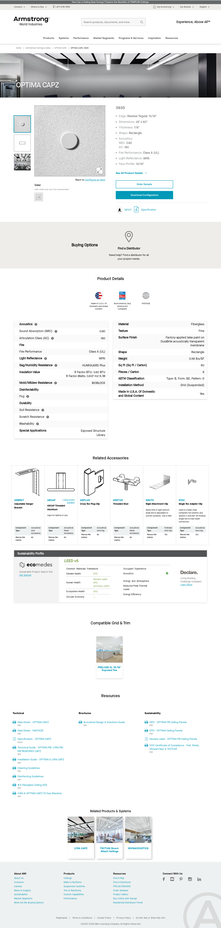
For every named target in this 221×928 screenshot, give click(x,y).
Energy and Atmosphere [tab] (136, 581)
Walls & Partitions (72, 882)
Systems (64, 38)
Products (48, 38)
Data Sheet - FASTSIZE (30, 731)
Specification (148, 210)
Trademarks (61, 918)
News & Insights (22, 890)
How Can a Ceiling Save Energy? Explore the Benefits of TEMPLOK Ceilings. (110, 2)
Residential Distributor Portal (128, 903)
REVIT (123, 210)
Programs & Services (131, 38)
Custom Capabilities (74, 895)
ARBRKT (19, 500)
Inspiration (154, 38)
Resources (171, 38)
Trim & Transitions (72, 890)
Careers (18, 886)
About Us (18, 878)
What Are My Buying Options (29, 903)
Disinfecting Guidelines (30, 776)
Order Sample (144, 184)
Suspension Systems (74, 886)
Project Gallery (120, 895)
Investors (19, 882)
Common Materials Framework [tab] (82, 569)
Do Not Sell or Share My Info (150, 918)
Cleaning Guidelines (29, 768)
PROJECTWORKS (122, 886)
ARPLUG (85, 500)
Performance (81, 38)
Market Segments (103, 38)
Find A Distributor (122, 882)
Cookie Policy (104, 918)
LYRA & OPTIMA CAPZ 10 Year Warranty (40, 793)
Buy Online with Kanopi (125, 899)
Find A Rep (118, 878)
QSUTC (150, 500)
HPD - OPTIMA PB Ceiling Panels (168, 722)
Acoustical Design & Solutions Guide (104, 722)
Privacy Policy (123, 918)
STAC (182, 500)
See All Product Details (131, 173)
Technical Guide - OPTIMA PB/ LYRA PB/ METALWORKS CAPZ (41, 749)
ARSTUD (118, 500)
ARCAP (51, 500)
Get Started (25, 575)
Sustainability (21, 895)
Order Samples (120, 890)
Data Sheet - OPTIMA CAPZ (33, 722)
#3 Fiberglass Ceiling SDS (32, 785)
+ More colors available (68, 501)
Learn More (186, 585)
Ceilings (68, 878)
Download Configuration (144, 195)
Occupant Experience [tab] (134, 569)
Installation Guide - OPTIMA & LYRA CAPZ (41, 759)
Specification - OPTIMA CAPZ (34, 739)
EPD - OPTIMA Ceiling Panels (166, 731)
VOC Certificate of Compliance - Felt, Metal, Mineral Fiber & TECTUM (174, 747)
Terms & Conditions (82, 918)
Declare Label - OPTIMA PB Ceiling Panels (173, 739)
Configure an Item (95, 179)
